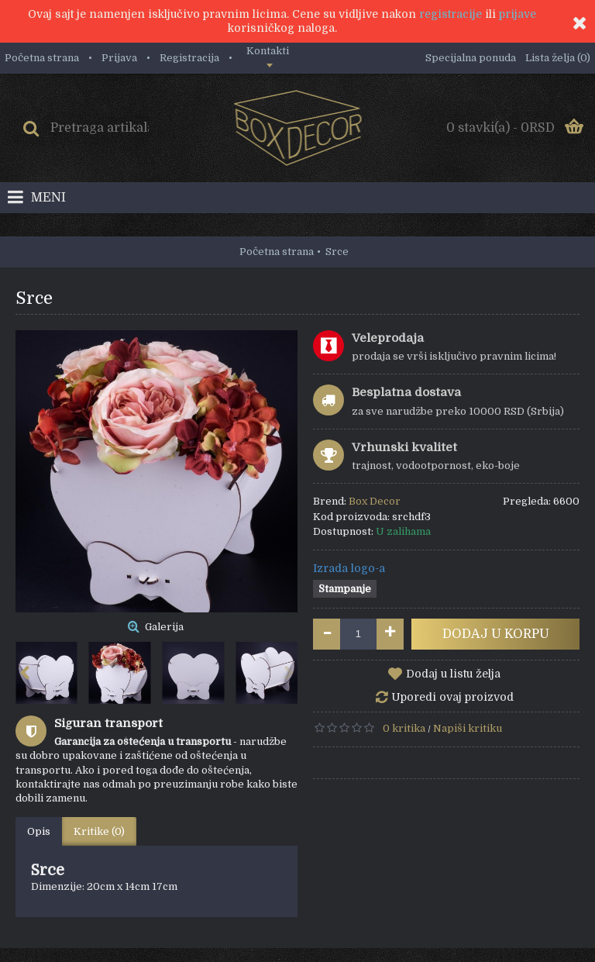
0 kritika (404, 728)
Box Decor (375, 501)
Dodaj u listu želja (453, 673)
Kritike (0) (99, 831)
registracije (450, 14)
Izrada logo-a (349, 568)
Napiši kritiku (467, 728)
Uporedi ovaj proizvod (452, 697)
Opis (38, 831)
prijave (517, 14)
